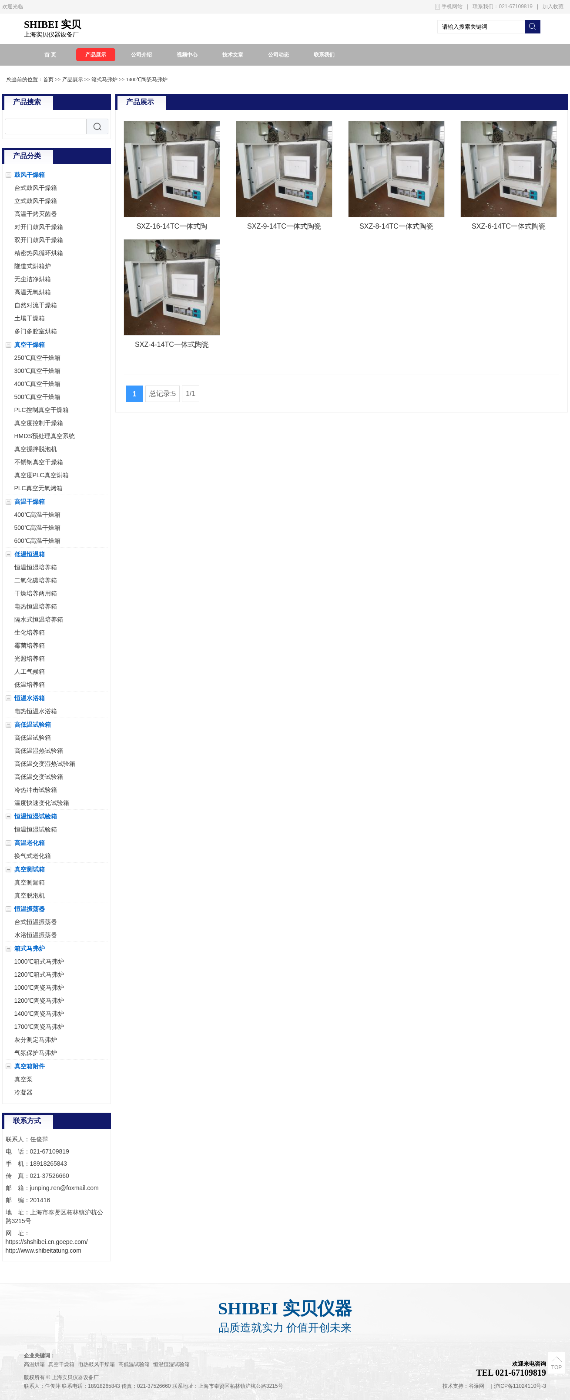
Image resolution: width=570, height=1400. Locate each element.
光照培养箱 (29, 658)
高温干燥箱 (29, 501)
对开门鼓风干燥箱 (38, 226)
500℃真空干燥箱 (37, 396)
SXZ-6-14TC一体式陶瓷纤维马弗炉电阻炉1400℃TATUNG (509, 228)
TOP (556, 1367)
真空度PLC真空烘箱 (41, 475)
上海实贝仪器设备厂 (51, 34)
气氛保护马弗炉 (35, 1052)
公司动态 (278, 55)
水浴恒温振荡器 (35, 934)
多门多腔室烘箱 (35, 331)
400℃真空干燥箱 (37, 383)
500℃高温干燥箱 (37, 527)
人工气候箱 (29, 671)
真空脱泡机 (29, 895)
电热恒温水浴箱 (35, 711)
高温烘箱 (35, 1364)
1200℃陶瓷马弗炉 (39, 1000)
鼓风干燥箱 (29, 174)
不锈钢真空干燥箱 (38, 462)
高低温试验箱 (32, 724)
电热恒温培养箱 (35, 606)
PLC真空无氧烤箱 (38, 488)
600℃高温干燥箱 (37, 540)
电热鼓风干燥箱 (97, 1364)
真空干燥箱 (29, 344)
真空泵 (23, 1079)
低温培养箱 (29, 684)
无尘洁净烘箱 (32, 279)
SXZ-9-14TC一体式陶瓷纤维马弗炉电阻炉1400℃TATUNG (284, 228)
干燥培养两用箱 (35, 593)
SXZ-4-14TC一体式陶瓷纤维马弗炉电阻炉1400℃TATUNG (172, 346)
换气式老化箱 (32, 855)
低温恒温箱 (29, 554)
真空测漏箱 (29, 882)
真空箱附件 (29, 1066)
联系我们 (324, 55)
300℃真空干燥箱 (37, 370)
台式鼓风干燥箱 (35, 187)
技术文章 (232, 55)
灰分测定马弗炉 (35, 1039)
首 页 (50, 55)
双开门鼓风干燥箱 (38, 239)
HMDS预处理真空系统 (44, 435)
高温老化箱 (29, 842)
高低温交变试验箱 (38, 776)
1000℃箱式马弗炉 (39, 961)
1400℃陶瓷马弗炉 (147, 79)
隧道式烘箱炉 (32, 266)
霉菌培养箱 (29, 645)
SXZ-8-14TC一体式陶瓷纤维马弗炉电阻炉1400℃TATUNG (396, 228)
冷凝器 (23, 1092)
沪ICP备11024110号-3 (520, 1386)
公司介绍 (141, 55)
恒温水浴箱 (29, 698)
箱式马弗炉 (104, 79)
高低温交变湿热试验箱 (44, 763)
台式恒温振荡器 (35, 921)
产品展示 (95, 55)
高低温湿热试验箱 (38, 750)
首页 (48, 79)
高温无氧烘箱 (32, 292)
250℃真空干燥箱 (37, 357)
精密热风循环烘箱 (38, 252)
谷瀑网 (476, 1386)
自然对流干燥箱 (35, 305)
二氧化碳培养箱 (35, 580)
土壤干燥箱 (29, 318)
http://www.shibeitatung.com (43, 1250)
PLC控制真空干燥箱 (41, 409)
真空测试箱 (29, 869)
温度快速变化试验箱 (41, 802)
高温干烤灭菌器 (35, 213)
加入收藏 (553, 6)
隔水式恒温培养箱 (38, 619)
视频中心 (187, 55)
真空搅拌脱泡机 (35, 449)
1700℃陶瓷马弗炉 (39, 1026)
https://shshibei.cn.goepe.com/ (47, 1241)
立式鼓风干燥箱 (35, 200)
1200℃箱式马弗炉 (39, 974)
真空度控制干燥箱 (38, 422)
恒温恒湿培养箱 (35, 567)
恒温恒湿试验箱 (35, 816)
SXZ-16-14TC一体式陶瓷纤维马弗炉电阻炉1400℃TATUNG (172, 228)
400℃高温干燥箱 (37, 514)
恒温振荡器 (29, 908)
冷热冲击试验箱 (35, 789)
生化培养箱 (29, 632)
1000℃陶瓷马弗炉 (39, 987)
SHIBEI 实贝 (52, 24)
